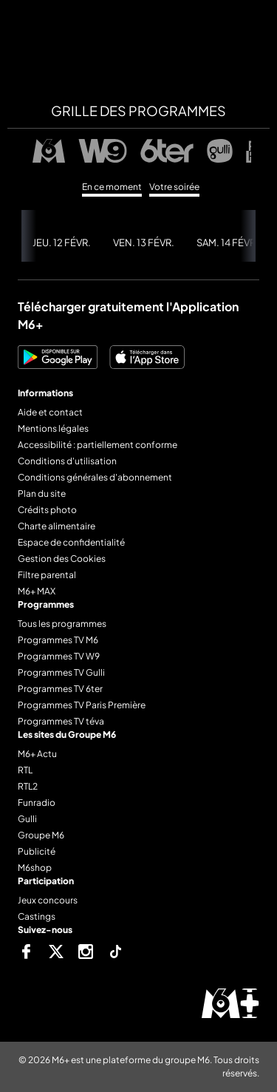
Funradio (36, 802)
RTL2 (28, 786)
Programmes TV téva (61, 721)
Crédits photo (47, 509)
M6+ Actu (37, 753)
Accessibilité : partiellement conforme (97, 444)
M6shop (35, 867)
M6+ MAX (36, 591)
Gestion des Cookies (62, 558)
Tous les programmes (62, 623)
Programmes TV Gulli (61, 672)
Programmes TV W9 (59, 656)
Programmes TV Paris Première (82, 705)
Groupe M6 (41, 835)
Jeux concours (48, 900)
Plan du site (42, 493)
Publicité (36, 851)
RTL (25, 770)
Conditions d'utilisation (67, 461)
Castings (36, 916)
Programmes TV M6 (58, 639)
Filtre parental (47, 574)
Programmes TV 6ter (60, 688)
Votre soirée (174, 186)
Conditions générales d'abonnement (95, 477)
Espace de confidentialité (71, 542)
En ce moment (112, 186)
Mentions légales (53, 428)
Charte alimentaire (56, 526)
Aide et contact (50, 412)
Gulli (27, 818)
